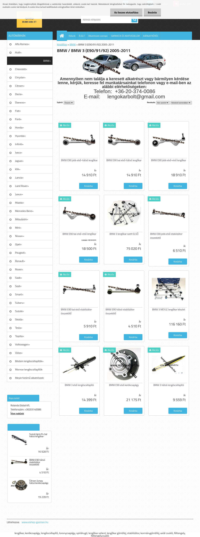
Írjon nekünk (17, 413)
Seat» (18, 286)
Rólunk (72, 35)
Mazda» (19, 203)
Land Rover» (22, 186)
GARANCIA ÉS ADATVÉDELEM (125, 35)
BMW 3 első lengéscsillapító (79, 385)
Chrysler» (20, 77)
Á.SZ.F (82, 35)
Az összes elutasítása (126, 12)
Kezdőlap (62, 44)
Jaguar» (19, 161)
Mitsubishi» (21, 219)
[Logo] (29, 19)
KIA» (17, 169)
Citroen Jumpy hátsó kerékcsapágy (38, 482)
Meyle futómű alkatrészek (29, 378)
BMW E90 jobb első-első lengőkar (168, 160)
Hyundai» (20, 136)
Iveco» (18, 152)
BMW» (47, 61)
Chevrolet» (21, 69)
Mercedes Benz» (24, 211)
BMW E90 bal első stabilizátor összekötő (76, 311)
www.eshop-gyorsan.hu (35, 522)
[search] (134, 20)
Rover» (19, 269)
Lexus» (19, 194)
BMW (73, 44)
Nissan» (19, 236)
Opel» (18, 244)
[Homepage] (63, 36)
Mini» (18, 228)
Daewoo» (20, 102)
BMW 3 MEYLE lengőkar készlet (168, 309)
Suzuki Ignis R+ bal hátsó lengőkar (38, 435)
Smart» (19, 294)
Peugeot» (20, 253)
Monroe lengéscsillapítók (29, 369)
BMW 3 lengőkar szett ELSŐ (124, 234)
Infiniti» (19, 144)
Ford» (18, 119)
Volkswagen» (22, 344)
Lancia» (19, 177)
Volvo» (19, 353)
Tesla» (18, 328)
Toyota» (19, 336)
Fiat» (18, 111)
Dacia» (19, 94)
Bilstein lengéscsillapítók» (29, 361)
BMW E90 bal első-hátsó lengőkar (123, 160)
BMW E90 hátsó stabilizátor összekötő (37, 462)
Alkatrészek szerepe (98, 35)
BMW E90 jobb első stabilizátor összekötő (166, 236)
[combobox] (163, 103)
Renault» (20, 261)
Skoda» (19, 319)
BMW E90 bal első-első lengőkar (79, 234)
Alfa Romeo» (22, 44)
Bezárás (152, 12)
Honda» (19, 127)
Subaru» (19, 303)
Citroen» (20, 86)
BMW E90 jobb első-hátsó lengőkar (79, 160)
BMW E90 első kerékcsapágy (124, 385)
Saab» (18, 278)
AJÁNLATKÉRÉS (150, 35)
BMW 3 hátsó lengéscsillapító (168, 385)
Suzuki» (19, 311)
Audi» (18, 52)
